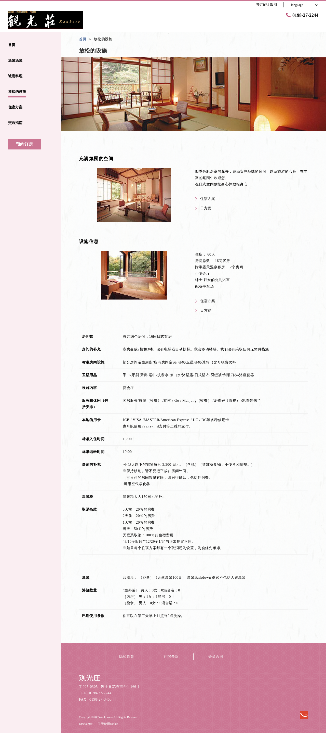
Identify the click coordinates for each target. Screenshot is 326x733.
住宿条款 (171, 657)
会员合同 (215, 657)
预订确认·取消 (266, 5)
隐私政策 (126, 657)
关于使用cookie (108, 724)
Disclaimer (85, 724)
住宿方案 (205, 199)
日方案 (203, 208)
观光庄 (89, 678)
